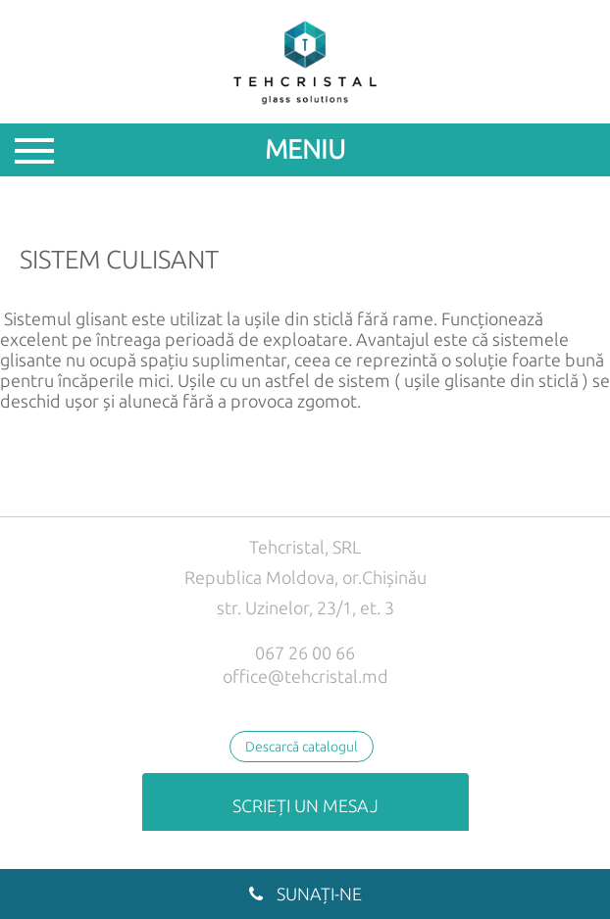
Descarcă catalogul (301, 746)
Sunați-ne (305, 893)
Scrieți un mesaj (305, 805)
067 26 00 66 (305, 652)
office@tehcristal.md (305, 676)
